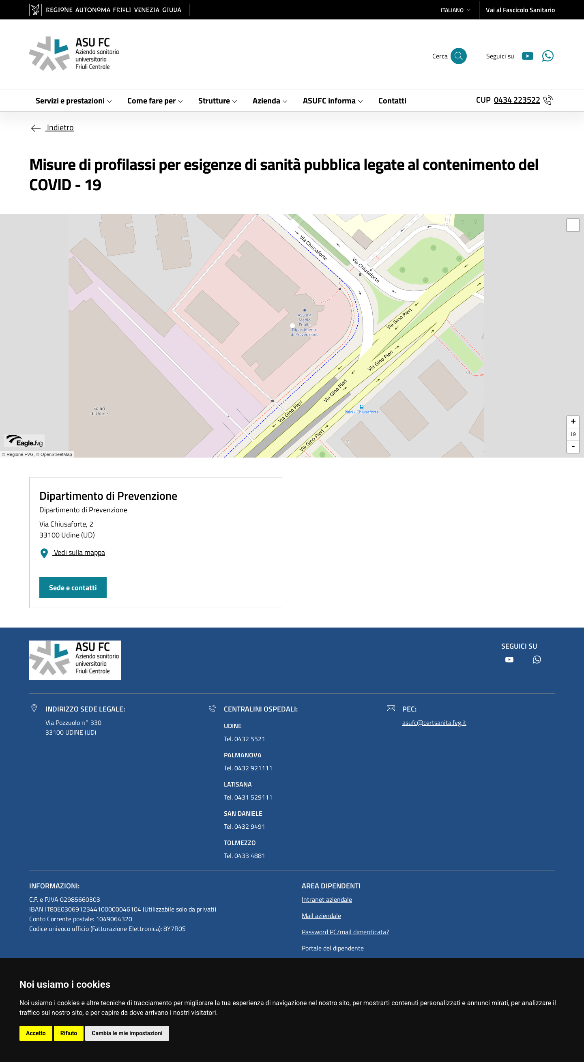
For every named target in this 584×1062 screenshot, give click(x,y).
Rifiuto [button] (68, 1033)
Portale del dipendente (333, 948)
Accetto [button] (36, 1033)
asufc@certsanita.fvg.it (434, 722)
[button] (456, 10)
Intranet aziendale (327, 899)
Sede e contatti (73, 587)
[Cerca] (459, 56)
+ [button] (573, 422)
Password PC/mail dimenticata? (345, 932)
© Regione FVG (18, 454)
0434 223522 (517, 99)
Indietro (51, 127)
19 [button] (572, 434)
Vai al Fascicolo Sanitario (520, 10)
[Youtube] (524, 54)
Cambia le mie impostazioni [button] (127, 1033)
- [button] (573, 447)
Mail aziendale (321, 915)
